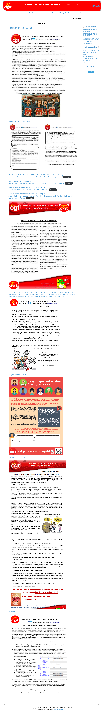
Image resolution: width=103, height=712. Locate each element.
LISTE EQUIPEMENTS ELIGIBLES (20, 181)
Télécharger (67, 177)
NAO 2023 (12, 612)
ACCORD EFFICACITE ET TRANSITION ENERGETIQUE (27, 187)
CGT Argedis (62, 13)
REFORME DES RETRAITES (18, 458)
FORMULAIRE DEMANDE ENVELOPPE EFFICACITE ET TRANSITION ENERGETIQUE (37, 175)
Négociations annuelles (90, 63)
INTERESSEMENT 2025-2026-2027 (20, 28)
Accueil (18, 13)
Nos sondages (45, 13)
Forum (54, 13)
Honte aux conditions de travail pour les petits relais (91, 52)
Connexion (83, 13)
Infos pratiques (73, 13)
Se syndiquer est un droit (17, 375)
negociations (87, 61)
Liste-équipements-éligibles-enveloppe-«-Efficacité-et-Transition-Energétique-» (36, 183)
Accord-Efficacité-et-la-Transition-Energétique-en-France (28, 189)
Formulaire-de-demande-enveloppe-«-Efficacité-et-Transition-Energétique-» (35, 177)
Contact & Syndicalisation (30, 13)
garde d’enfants (88, 56)
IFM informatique (59, 710)
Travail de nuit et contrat (91, 59)
